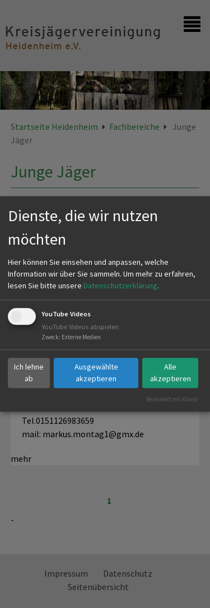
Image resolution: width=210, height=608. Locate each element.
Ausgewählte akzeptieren (96, 372)
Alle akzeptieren (170, 372)
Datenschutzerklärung (120, 285)
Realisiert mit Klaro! (172, 399)
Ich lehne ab (29, 372)
